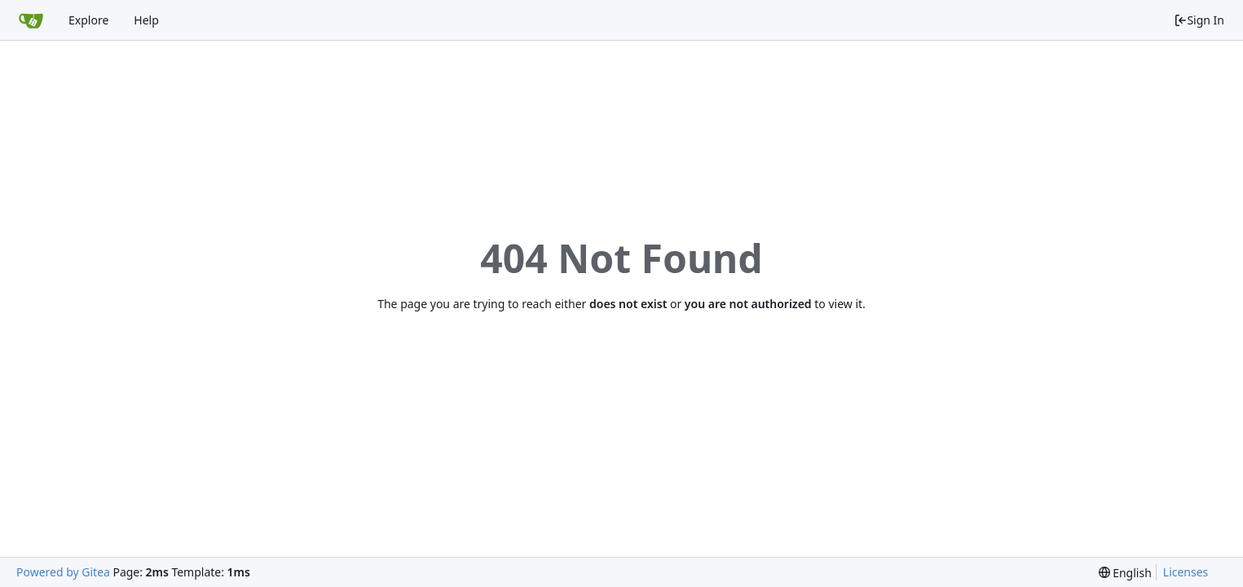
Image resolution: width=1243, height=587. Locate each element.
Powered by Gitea (63, 572)
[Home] (31, 20)
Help (146, 20)
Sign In (1199, 20)
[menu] (1125, 572)
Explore (88, 20)
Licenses (1186, 572)
